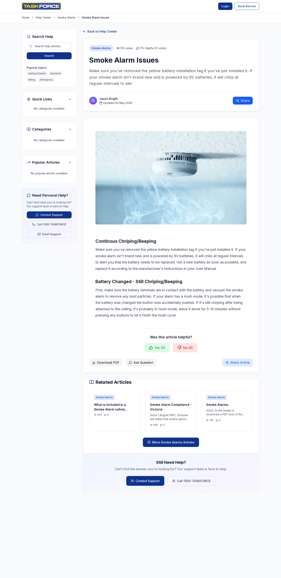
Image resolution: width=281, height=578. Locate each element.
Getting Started (37, 73)
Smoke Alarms (67, 17)
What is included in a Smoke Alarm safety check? (110, 409)
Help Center (43, 17)
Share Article (237, 362)
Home (25, 17)
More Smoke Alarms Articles (171, 442)
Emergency (46, 79)
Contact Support (145, 481)
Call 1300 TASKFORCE (191, 481)
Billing (31, 79)
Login (225, 6)
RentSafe (55, 73)
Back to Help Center (100, 31)
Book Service (247, 6)
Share (243, 101)
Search (49, 55)
